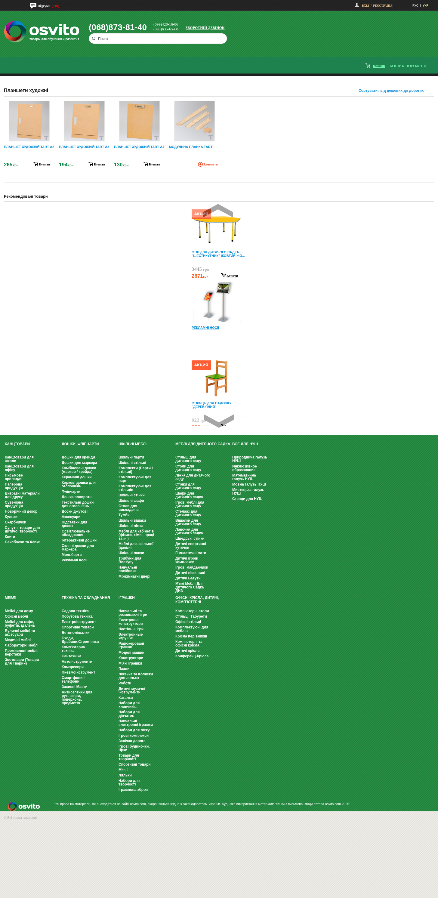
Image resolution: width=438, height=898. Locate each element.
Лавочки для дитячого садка (189, 531)
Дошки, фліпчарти (80, 444)
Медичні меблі (18, 640)
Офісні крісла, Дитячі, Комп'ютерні (197, 600)
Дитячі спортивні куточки (190, 546)
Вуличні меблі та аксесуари (20, 633)
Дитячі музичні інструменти (132, 690)
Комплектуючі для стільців (135, 488)
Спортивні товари (78, 627)
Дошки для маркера (79, 463)
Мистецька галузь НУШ (248, 491)
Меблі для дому (19, 611)
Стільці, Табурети (191, 616)
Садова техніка (75, 611)
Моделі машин (131, 652)
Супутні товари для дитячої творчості (22, 529)
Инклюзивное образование (244, 468)
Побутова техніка (77, 616)
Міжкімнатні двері (134, 576)
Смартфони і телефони (73, 680)
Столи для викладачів (129, 508)
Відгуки (44, 6)
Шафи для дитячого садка (189, 495)
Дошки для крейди (78, 457)
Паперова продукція (14, 486)
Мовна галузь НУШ (249, 484)
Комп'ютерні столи (192, 611)
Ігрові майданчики (191, 567)
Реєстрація (382, 5)
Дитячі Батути (188, 578)
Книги (10, 537)
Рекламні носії (74, 560)
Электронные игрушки (131, 636)
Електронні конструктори (131, 622)
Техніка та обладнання (86, 598)
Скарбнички (15, 522)
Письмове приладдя (14, 477)
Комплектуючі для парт (135, 479)
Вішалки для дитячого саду (188, 522)
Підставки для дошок (74, 524)
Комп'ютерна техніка (73, 649)
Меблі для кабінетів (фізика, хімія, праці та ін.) (136, 535)
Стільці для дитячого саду (188, 459)
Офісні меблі (16, 616)
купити (44, 164)
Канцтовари (17, 444)
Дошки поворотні (77, 497)
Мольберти (72, 555)
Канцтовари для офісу (19, 468)
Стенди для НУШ (247, 499)
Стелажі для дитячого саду (188, 513)
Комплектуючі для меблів (191, 629)
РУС (415, 5)
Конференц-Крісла (192, 656)
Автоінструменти (77, 661)
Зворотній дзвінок (205, 28)
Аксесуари (71, 517)
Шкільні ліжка (131, 526)
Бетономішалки (76, 633)
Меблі (10, 598)
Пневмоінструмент (78, 672)
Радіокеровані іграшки (131, 645)
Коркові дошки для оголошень (79, 484)
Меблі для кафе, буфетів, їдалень (20, 624)
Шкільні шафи (131, 500)
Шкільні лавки (131, 553)
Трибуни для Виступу (130, 560)
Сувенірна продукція (14, 504)
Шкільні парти (131, 457)
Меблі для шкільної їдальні (136, 546)
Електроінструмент (79, 622)
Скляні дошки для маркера (78, 547)
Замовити (210, 164)
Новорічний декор (21, 511)
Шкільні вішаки (132, 520)
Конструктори (131, 658)
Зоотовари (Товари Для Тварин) (22, 661)
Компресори (73, 667)
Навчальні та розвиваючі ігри (133, 613)
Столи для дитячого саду (188, 468)
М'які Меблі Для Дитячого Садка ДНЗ (189, 587)
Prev (218, 211)
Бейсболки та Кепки (23, 542)
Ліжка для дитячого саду (192, 477)
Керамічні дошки (76, 477)
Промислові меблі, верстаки (22, 652)
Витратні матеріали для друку (22, 495)
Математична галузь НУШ (244, 477)
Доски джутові (75, 511)
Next (219, 421)
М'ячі (123, 770)
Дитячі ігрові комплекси (186, 560)
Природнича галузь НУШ (249, 459)
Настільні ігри (131, 629)
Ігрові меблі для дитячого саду (189, 504)
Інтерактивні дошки (79, 540)
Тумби (124, 515)
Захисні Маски (75, 687)
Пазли (124, 669)
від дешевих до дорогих (402, 90)
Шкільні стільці (132, 463)
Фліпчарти (71, 491)
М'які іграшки (130, 663)
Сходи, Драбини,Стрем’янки (80, 640)
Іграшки (127, 598)
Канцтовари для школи (19, 459)
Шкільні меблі (133, 444)
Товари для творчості (129, 757)
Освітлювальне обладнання (76, 533)
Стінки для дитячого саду (188, 486)
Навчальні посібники (128, 569)
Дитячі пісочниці (190, 573)
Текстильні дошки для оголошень (78, 504)
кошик (379, 65)
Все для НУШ (245, 444)
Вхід (365, 5)
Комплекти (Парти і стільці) (136, 470)
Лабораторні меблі (22, 645)
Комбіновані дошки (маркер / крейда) (79, 470)
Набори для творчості (129, 782)
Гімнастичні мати (190, 553)
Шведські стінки (190, 538)
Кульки (11, 517)
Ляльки (125, 775)
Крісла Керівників (191, 636)
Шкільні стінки (132, 495)
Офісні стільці (188, 622)
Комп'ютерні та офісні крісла (188, 643)
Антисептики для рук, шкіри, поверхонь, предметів (77, 697)
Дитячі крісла (187, 651)
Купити (232, 275)
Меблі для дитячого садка (202, 444)
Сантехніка (71, 656)
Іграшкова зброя (133, 790)
